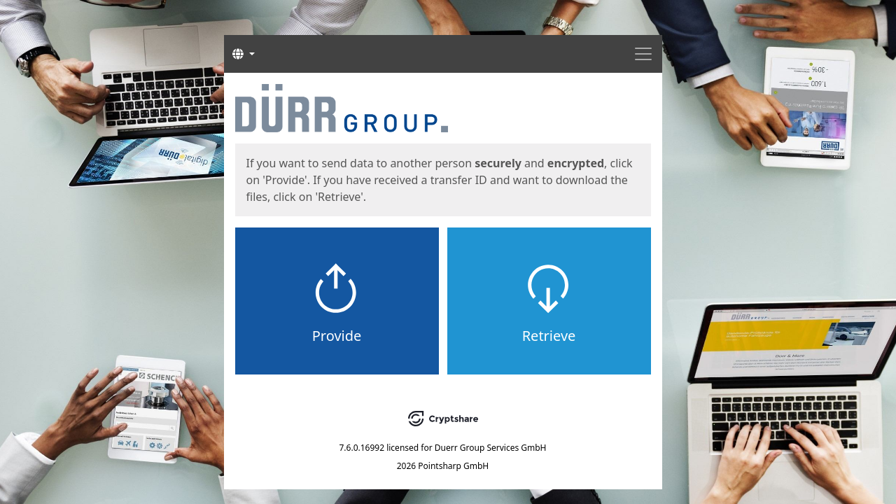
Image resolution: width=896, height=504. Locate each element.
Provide (337, 335)
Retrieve (549, 335)
